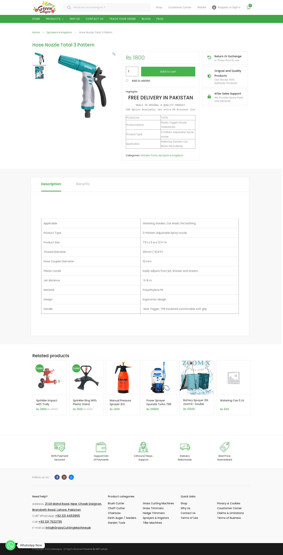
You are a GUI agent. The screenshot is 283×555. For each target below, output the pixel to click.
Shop (159, 7)
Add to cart (168, 71)
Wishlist (201, 7)
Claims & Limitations (230, 513)
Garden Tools (149, 155)
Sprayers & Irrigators (59, 32)
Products (53, 19)
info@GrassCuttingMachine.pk (68, 528)
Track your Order (122, 19)
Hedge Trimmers (154, 513)
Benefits (83, 184)
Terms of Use (189, 518)
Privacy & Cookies (228, 503)
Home (36, 19)
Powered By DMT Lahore (95, 549)
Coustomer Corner (179, 7)
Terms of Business (229, 518)
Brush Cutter (116, 503)
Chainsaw (114, 513)
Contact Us (94, 19)
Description (51, 184)
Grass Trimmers (153, 508)
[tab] (51, 184)
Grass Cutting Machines (158, 503)
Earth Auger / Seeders (122, 518)
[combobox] (107, 8)
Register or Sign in (226, 7)
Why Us (75, 19)
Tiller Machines (152, 523)
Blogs (146, 19)
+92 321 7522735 (50, 522)
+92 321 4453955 (67, 516)
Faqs (159, 19)
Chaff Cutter (116, 508)
